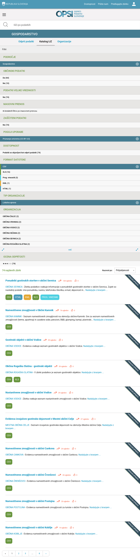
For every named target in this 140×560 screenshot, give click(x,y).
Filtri (4, 49)
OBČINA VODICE (13, 346)
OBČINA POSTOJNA (15, 507)
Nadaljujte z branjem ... (96, 290)
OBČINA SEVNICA (14, 287)
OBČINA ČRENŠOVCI (15, 481)
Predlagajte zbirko (119, 4)
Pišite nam (103, 4)
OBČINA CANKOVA (14, 454)
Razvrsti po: (107, 270)
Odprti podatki (26, 41)
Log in (134, 4)
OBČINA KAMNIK (13, 316)
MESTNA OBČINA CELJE (17, 425)
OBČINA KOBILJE (14, 533)
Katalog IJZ (45, 41)
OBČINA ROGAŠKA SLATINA (19, 372)
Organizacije (64, 41)
